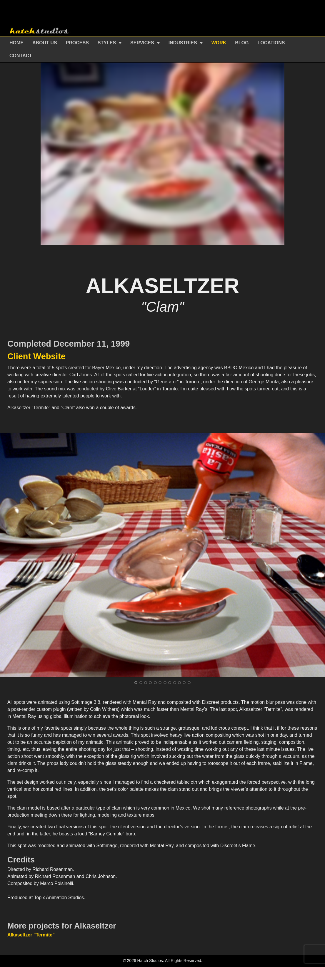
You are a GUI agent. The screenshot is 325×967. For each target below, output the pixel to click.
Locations (271, 42)
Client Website (36, 356)
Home (16, 42)
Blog (242, 42)
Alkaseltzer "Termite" (31, 934)
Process (77, 42)
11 (184, 682)
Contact (20, 55)
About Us (44, 42)
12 (189, 682)
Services (142, 42)
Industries (183, 42)
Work (218, 42)
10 (179, 682)
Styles (107, 42)
